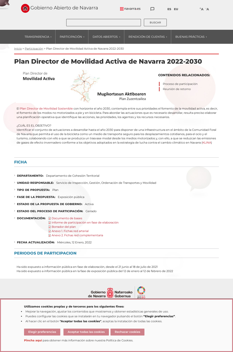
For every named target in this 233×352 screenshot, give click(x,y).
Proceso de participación (180, 84)
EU (176, 9)
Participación (34, 48)
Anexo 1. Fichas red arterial (70, 231)
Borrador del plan (64, 226)
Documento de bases (67, 218)
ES (169, 9)
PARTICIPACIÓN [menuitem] (71, 39)
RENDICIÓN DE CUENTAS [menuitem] (146, 39)
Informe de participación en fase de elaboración (85, 222)
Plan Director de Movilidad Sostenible (46, 108)
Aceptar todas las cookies (86, 332)
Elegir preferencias (42, 332)
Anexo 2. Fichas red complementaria (77, 235)
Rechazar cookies (127, 332)
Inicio (18, 48)
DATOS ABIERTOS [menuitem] (105, 39)
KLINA (206, 142)
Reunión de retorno (177, 89)
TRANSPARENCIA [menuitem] (36, 39)
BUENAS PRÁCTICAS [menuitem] (190, 39)
